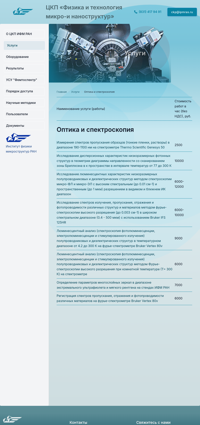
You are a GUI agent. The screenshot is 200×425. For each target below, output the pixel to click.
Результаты (15, 68)
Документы (15, 126)
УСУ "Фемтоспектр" (21, 80)
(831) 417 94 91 (147, 12)
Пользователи (17, 114)
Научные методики (21, 103)
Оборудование (17, 57)
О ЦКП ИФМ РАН (19, 34)
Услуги (12, 45)
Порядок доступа (19, 91)
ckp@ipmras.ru (182, 12)
